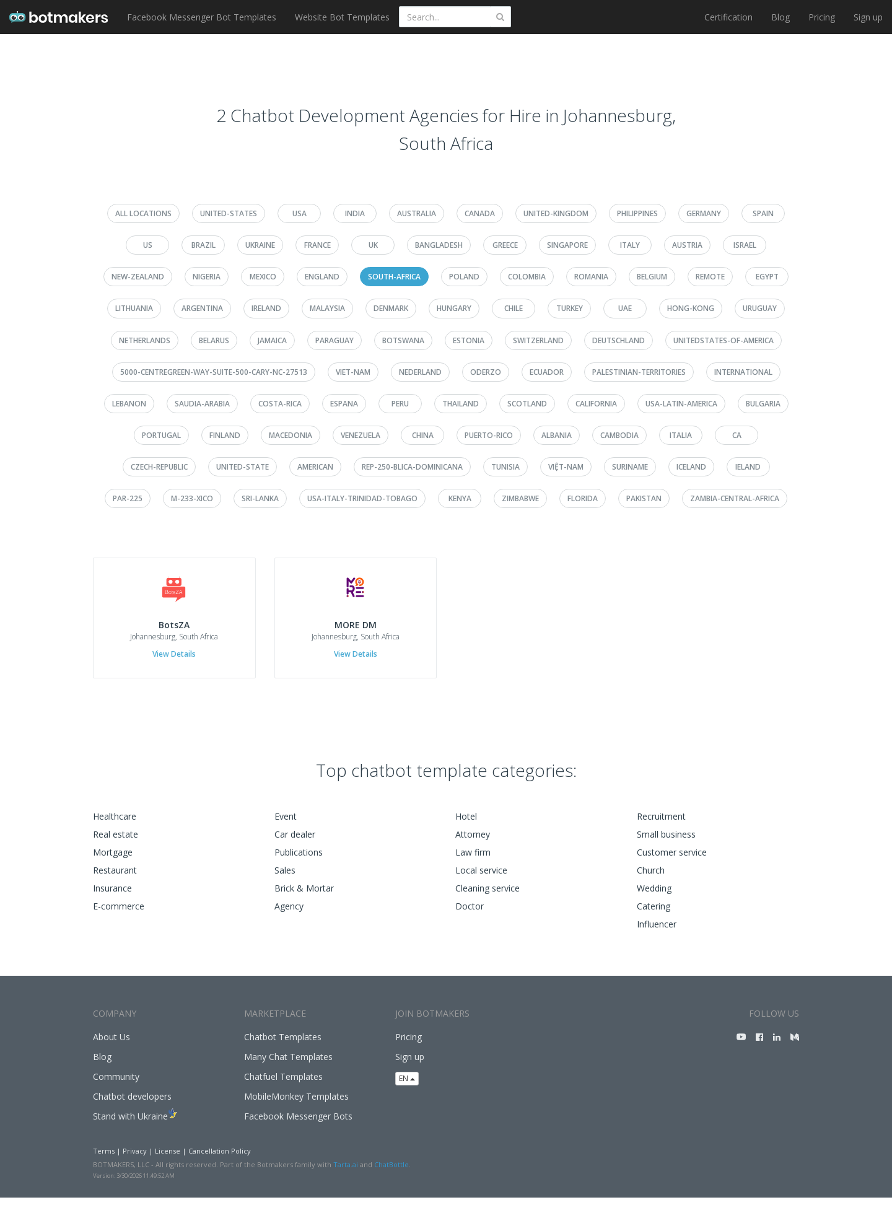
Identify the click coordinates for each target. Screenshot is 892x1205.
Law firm (473, 859)
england (322, 276)
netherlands (144, 340)
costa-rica (280, 403)
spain (763, 213)
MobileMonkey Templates (296, 1103)
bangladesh (439, 245)
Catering (653, 913)
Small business (666, 841)
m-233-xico (192, 498)
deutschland (618, 340)
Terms (104, 1157)
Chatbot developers (132, 1103)
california (596, 403)
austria (687, 245)
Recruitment (661, 823)
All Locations (143, 213)
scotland (527, 403)
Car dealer (294, 841)
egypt (767, 276)
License (167, 1157)
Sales (284, 877)
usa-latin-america (681, 403)
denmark (391, 308)
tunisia (505, 467)
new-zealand (138, 276)
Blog (780, 17)
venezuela (360, 435)
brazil (203, 245)
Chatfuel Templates (283, 1083)
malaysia (327, 308)
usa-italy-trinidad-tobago (362, 498)
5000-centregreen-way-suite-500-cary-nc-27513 (213, 372)
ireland (266, 308)
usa (299, 213)
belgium (652, 276)
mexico (263, 276)
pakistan (644, 498)
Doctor (469, 913)
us (147, 245)
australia (416, 213)
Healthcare (114, 823)
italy (630, 245)
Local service (481, 877)
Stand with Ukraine (130, 1123)
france (317, 245)
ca (736, 435)
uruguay (760, 308)
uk (373, 245)
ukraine (260, 245)
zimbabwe (520, 498)
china (423, 435)
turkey (569, 308)
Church (651, 877)
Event (285, 823)
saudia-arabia (202, 403)
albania (556, 435)
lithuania (134, 308)
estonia (468, 340)
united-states (228, 213)
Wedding (654, 895)
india (355, 213)
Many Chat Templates (288, 1063)
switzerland (538, 340)
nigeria (207, 276)
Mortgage (113, 859)
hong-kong (690, 308)
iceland (691, 467)
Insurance (112, 895)
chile (513, 308)
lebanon (129, 403)
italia (681, 435)
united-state (242, 467)
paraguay (334, 340)
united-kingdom (555, 213)
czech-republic (159, 467)
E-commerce (118, 913)
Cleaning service (487, 895)
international (743, 372)
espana (344, 403)
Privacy (135, 1157)
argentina (202, 308)
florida (582, 498)
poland (464, 276)
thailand (460, 403)
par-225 (127, 498)
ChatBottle (391, 1172)
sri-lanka (260, 498)
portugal (161, 435)
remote (710, 276)
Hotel (466, 823)
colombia (527, 276)
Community (116, 1083)
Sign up (868, 17)
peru (400, 403)
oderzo (485, 372)
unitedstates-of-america (723, 340)
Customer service (672, 859)
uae (625, 308)
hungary (454, 308)
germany (703, 213)
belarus (214, 340)
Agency (289, 913)
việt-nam (566, 467)
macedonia (290, 435)
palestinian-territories (639, 372)
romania (591, 276)
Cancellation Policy (219, 1157)
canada (480, 213)
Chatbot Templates (282, 1043)
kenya (459, 498)
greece (505, 245)
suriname (630, 467)
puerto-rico (489, 435)
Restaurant (115, 877)
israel (744, 245)
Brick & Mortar (304, 895)
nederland (420, 372)
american (315, 467)
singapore (567, 245)
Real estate (115, 841)
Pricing (821, 17)
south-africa (394, 276)
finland (224, 435)
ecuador (547, 372)
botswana (403, 340)
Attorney (472, 841)
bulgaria (763, 403)
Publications (298, 859)
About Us (111, 1043)
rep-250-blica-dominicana (412, 467)
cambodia (619, 435)
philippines (637, 213)
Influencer (656, 931)
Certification (728, 17)
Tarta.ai (345, 1172)
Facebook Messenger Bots (298, 1123)
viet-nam (353, 372)
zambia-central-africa (734, 498)
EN (407, 1085)
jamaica (272, 340)
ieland (748, 467)
